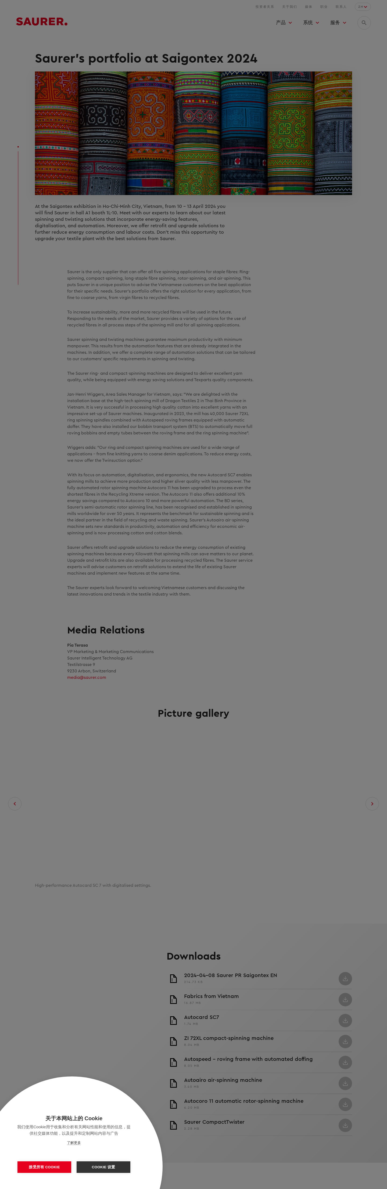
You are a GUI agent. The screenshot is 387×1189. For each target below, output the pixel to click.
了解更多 (74, 1143)
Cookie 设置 (103, 1167)
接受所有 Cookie (44, 1167)
